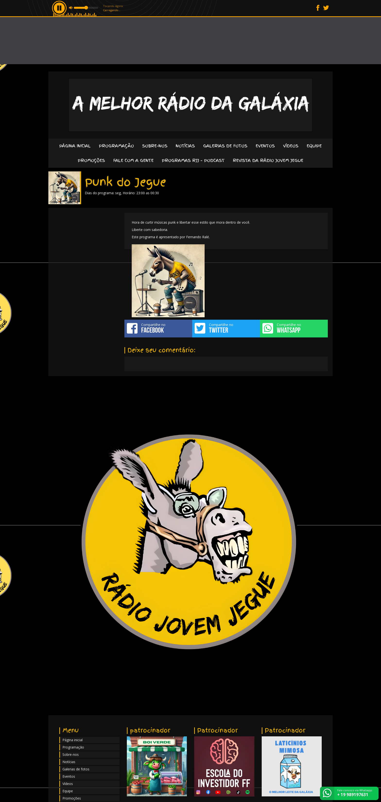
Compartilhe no (158, 328)
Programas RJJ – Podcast (193, 160)
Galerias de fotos (225, 146)
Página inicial (75, 146)
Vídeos (290, 146)
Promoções (91, 160)
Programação (116, 146)
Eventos (265, 146)
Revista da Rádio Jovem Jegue (268, 160)
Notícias (185, 146)
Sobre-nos (154, 146)
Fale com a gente (133, 160)
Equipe (314, 146)
